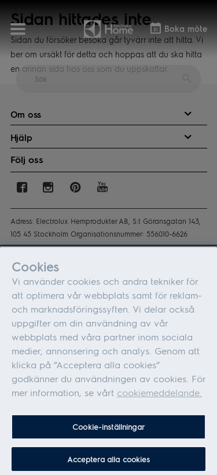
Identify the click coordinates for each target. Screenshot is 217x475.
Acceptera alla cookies (108, 461)
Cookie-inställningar (108, 429)
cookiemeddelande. (159, 395)
